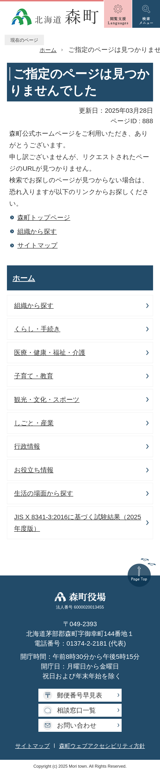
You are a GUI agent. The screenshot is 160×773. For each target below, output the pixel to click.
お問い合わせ (77, 725)
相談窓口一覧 (76, 710)
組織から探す (37, 231)
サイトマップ (37, 245)
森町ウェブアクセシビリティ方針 (102, 746)
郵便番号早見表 (79, 695)
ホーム (48, 50)
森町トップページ (43, 217)
